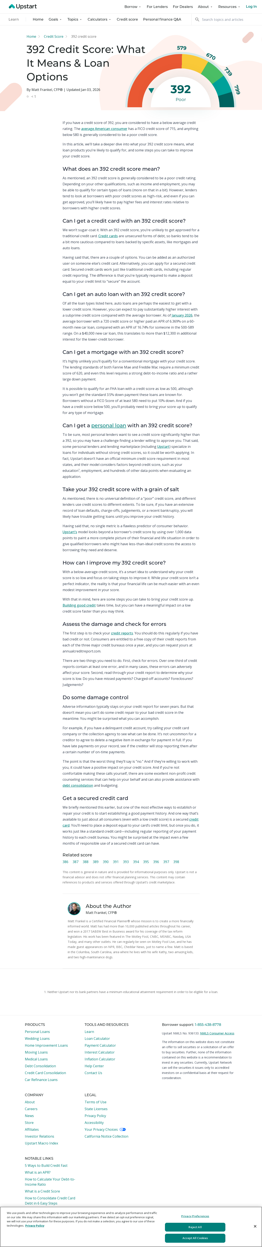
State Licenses (96, 1109)
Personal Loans (37, 1031)
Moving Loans (36, 1052)
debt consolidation (78, 785)
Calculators (100, 19)
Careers (31, 1109)
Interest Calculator (100, 1052)
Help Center (94, 1066)
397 (166, 861)
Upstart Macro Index (41, 1143)
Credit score (127, 19)
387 (75, 861)
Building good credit (79, 605)
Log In (251, 7)
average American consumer (104, 128)
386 (65, 861)
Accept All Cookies (195, 1238)
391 (116, 861)
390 (106, 861)
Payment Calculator (100, 1045)
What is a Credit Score (42, 1191)
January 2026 (182, 315)
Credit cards (108, 236)
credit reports (122, 633)
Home (38, 19)
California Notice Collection (106, 1136)
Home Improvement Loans (46, 1045)
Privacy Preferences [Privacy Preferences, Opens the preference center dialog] (195, 1216)
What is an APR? (38, 1172)
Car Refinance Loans (41, 1079)
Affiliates (32, 1129)
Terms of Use (95, 1102)
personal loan (108, 425)
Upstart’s (70, 532)
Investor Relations (39, 1136)
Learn (14, 19)
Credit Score (53, 36)
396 (156, 861)
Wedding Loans (37, 1038)
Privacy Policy (95, 1115)
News (29, 1115)
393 (126, 861)
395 (146, 861)
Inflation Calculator (100, 1059)
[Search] (226, 19)
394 (136, 861)
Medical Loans (36, 1059)
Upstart (163, 446)
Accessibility (94, 1122)
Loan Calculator (97, 1038)
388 (85, 861)
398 (176, 861)
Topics (74, 19)
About (205, 7)
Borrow (133, 7)
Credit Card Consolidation (45, 1072)
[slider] (151, 90)
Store (29, 1122)
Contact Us (93, 1072)
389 (96, 861)
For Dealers (183, 7)
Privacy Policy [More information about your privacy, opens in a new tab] (34, 1225)
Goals (55, 19)
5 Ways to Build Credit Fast (46, 1165)
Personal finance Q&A (162, 19)
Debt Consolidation (40, 1066)
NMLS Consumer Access (217, 1033)
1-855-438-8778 (208, 1025)
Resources (229, 7)
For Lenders (157, 7)
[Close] (255, 1226)
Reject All (195, 1227)
